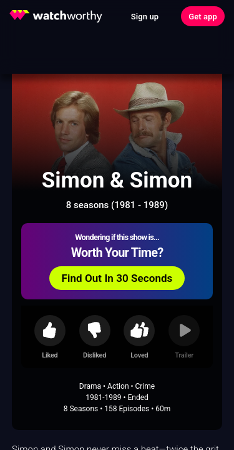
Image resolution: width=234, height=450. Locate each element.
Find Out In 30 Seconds (117, 278)
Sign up (144, 16)
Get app (202, 16)
